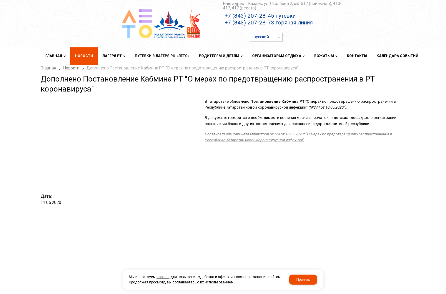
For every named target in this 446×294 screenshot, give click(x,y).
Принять (303, 280)
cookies (163, 277)
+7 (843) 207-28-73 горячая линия (268, 22)
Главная (48, 68)
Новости (71, 68)
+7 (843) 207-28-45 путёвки (260, 15)
